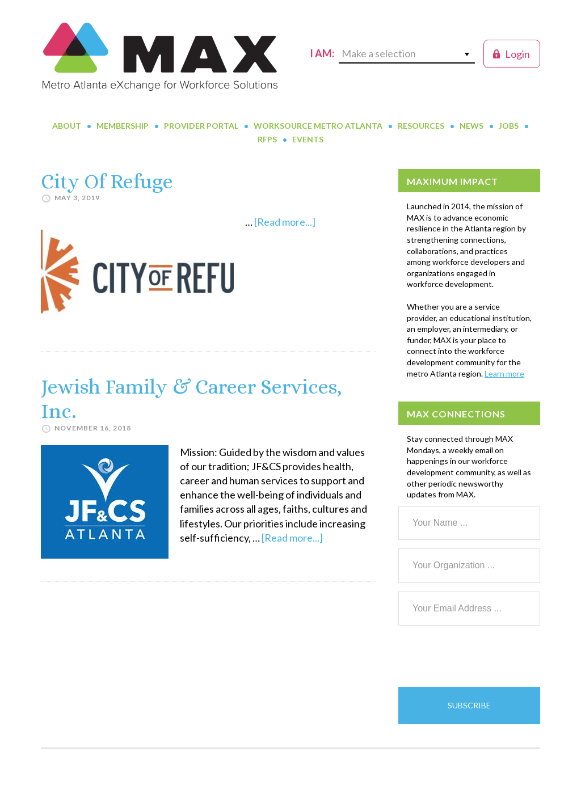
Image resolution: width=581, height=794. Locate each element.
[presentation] (484, 656)
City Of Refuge (107, 181)
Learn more (504, 373)
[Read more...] (284, 222)
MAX (160, 57)
